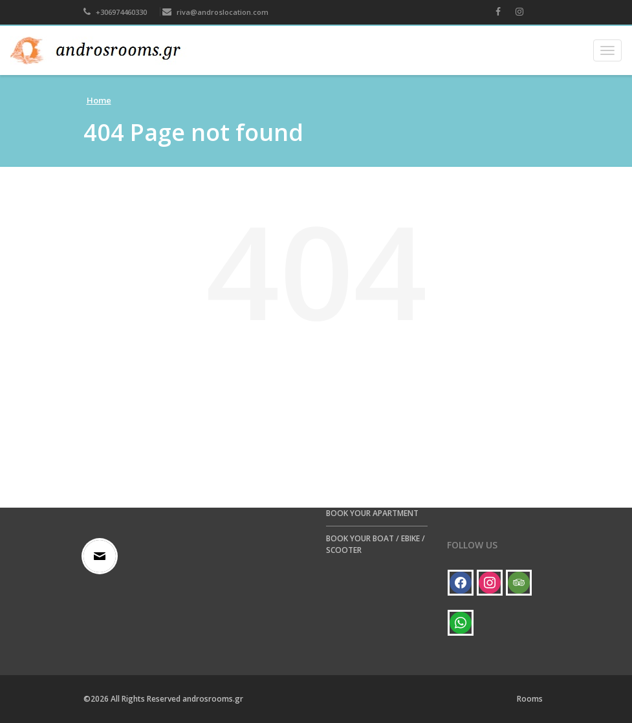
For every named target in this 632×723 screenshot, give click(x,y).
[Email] (102, 556)
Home (99, 100)
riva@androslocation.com (215, 12)
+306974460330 (115, 12)
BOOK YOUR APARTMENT (372, 513)
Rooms (530, 698)
